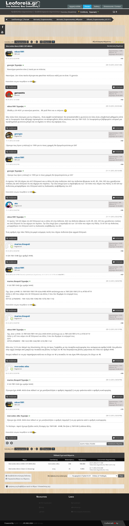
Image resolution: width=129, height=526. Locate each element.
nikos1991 (61, 274)
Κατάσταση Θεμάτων (115, 46)
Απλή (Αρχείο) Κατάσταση (80, 512)
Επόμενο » (47, 42)
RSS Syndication (45, 503)
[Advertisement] (65, 30)
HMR (120, 523)
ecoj (53, 469)
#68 (122, 323)
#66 (122, 251)
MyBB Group (38, 523)
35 (69, 469)
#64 (122, 164)
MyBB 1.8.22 (18, 523)
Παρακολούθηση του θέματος (19, 479)
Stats (41, 512)
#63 (122, 141)
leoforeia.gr (75, 507)
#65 (122, 210)
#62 (122, 100)
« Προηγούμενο (20, 42)
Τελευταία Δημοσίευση (97, 465)
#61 (122, 58)
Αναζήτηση (75, 503)
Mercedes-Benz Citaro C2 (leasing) (21, 469)
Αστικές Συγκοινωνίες (42, 19)
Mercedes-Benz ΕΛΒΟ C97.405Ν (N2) (22, 464)
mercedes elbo (53, 464)
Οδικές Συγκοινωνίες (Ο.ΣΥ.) (99, 19)
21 (41, 42)
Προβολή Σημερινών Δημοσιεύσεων (47, 12)
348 (69, 464)
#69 (122, 373)
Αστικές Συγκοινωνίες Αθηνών (69, 19)
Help (41, 507)
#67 (122, 274)
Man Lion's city (110, 465)
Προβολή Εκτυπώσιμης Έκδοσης (19, 476)
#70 (122, 409)
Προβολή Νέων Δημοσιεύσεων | (22, 12)
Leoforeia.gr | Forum (20, 19)
